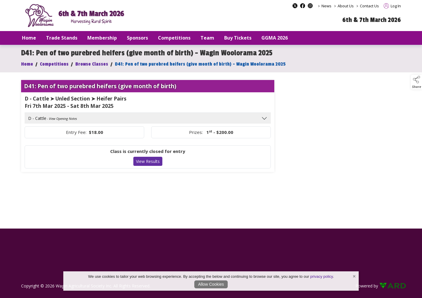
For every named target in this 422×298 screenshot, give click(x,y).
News (326, 5)
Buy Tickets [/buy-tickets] (237, 38)
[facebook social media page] (302, 5)
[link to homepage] (76, 15)
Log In (392, 5)
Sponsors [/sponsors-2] (137, 38)
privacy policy (321, 276)
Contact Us (369, 5)
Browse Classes (91, 67)
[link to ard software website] (390, 286)
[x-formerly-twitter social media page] (294, 5)
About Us (346, 5)
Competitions (54, 67)
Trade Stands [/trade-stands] (61, 38)
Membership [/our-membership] (102, 38)
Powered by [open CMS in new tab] (366, 286)
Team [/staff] (207, 38)
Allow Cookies (211, 284)
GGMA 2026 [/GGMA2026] (274, 38)
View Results (148, 164)
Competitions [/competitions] (174, 38)
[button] (416, 82)
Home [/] (29, 38)
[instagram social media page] (310, 5)
